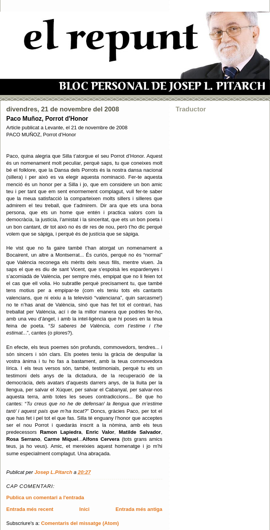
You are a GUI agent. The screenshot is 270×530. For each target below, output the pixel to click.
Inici (84, 509)
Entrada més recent (29, 509)
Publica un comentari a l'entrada (45, 497)
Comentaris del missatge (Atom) (80, 523)
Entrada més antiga (138, 509)
